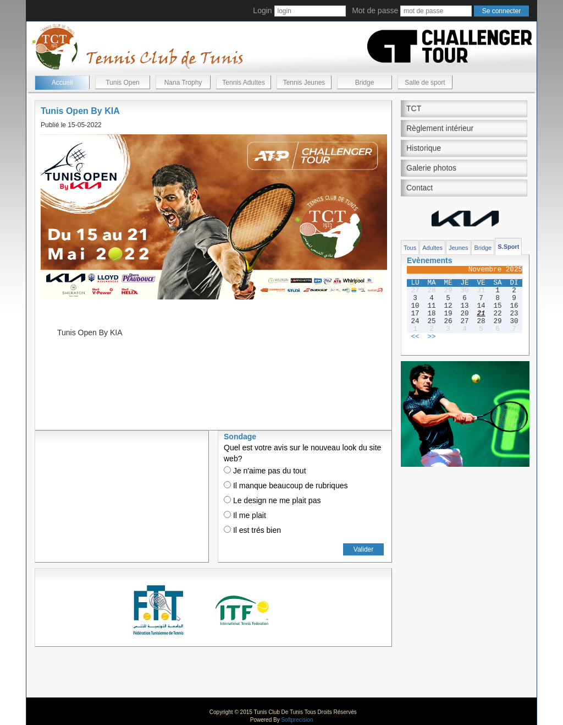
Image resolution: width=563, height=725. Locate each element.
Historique (423, 148)
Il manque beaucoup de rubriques (285, 485)
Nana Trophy (183, 82)
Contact (419, 187)
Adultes (432, 247)
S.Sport (508, 246)
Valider (363, 549)
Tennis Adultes (243, 82)
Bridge (364, 82)
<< (415, 337)
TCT (413, 108)
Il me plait (245, 515)
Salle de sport (425, 82)
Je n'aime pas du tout (265, 470)
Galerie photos (431, 167)
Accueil (62, 82)
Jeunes (458, 247)
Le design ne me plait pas (272, 500)
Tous (410, 247)
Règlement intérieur (439, 128)
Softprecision (297, 720)
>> (431, 337)
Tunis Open (123, 82)
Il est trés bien (252, 530)
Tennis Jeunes (304, 82)
